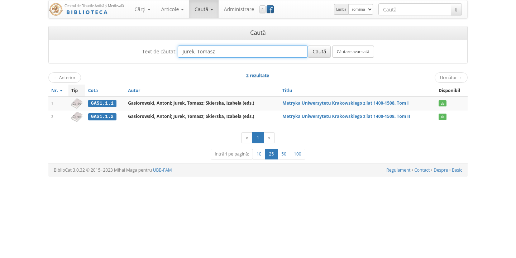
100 (297, 153)
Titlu (287, 90)
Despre (441, 170)
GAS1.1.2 (102, 116)
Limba (341, 9)
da (442, 103)
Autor (134, 90)
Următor (451, 77)
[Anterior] (247, 137)
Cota (93, 90)
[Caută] (456, 9)
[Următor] (269, 137)
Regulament (398, 170)
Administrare (239, 9)
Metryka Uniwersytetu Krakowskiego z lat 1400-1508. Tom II (346, 116)
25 (271, 153)
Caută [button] (204, 9)
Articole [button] (172, 9)
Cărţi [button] (142, 9)
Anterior (65, 77)
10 (259, 153)
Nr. (57, 90)
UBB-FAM (162, 170)
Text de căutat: (159, 51)
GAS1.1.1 (102, 103)
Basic (457, 170)
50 (283, 153)
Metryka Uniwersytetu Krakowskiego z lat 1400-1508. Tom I (345, 103)
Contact (422, 170)
